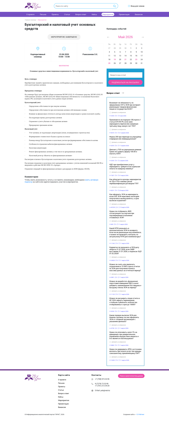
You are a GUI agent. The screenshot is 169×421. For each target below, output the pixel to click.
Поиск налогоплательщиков (131, 376)
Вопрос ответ (115, 93)
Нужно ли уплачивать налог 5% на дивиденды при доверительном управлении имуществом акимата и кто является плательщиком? (124, 335)
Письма (43, 14)
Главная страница (31, 20)
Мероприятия (107, 14)
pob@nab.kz (105, 390)
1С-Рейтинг (140, 414)
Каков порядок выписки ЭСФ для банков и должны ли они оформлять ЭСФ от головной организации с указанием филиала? (124, 318)
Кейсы (94, 14)
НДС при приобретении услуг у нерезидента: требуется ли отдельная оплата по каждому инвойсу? (124, 166)
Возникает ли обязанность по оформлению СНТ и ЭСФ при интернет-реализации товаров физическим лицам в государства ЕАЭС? (125, 106)
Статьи (67, 14)
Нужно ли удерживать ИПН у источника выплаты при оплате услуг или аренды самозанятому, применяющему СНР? (125, 351)
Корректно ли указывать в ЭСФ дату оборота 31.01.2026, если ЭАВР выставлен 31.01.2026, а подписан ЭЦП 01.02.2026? (125, 250)
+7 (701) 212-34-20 (102, 385)
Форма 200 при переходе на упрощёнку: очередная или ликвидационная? (125, 138)
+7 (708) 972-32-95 (102, 379)
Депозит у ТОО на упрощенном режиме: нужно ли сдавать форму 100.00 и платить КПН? (125, 151)
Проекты (55, 14)
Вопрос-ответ (80, 14)
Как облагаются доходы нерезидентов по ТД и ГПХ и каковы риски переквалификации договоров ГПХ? (125, 181)
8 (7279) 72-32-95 (101, 383)
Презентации (124, 14)
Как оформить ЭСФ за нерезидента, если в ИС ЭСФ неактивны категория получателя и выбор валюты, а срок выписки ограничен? (124, 197)
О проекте (30, 14)
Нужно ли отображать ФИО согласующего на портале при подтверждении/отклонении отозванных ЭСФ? (121, 214)
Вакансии (139, 14)
